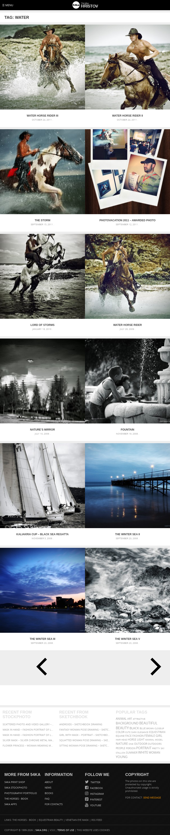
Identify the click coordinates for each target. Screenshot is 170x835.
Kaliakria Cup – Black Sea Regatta (42, 534)
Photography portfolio (20, 793)
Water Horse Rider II (127, 115)
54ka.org (41, 830)
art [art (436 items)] (129, 719)
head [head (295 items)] (124, 739)
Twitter (95, 782)
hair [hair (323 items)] (118, 739)
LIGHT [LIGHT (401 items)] (141, 739)
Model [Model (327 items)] (159, 739)
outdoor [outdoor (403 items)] (140, 743)
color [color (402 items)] (120, 732)
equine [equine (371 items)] (120, 735)
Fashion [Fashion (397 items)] (138, 735)
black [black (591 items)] (134, 728)
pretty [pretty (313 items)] (156, 748)
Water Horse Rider (127, 325)
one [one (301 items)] (131, 744)
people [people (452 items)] (120, 748)
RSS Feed (96, 820)
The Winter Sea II (127, 534)
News (48, 787)
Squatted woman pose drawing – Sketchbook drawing (85, 740)
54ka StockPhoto (15, 787)
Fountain (127, 429)
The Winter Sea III (42, 639)
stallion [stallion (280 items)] (120, 752)
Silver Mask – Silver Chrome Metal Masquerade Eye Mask (28, 740)
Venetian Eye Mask (77, 820)
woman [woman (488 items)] (154, 752)
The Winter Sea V (127, 639)
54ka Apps (10, 804)
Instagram (96, 793)
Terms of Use (65, 830)
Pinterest (95, 799)
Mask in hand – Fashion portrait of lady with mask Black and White (28, 729)
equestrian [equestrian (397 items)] (157, 732)
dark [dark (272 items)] (134, 732)
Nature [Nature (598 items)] (122, 743)
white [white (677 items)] (143, 752)
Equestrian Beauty (51, 820)
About (49, 782)
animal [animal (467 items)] (121, 719)
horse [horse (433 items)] (132, 739)
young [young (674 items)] (122, 756)
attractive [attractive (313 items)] (139, 718)
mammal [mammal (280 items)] (149, 739)
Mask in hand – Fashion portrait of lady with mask (28, 735)
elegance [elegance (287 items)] (143, 732)
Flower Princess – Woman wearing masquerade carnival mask (28, 745)
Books (49, 793)
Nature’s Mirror (42, 429)
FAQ (47, 798)
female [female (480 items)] (149, 736)
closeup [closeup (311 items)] (159, 728)
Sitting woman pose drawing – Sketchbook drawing (85, 745)
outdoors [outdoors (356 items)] (155, 743)
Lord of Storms (42, 325)
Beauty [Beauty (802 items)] (122, 727)
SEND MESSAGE (152, 797)
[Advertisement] (85, 695)
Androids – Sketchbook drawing (80, 724)
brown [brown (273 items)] (150, 728)
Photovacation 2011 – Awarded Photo (127, 220)
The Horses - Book (16, 798)
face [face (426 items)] (128, 735)
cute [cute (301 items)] (128, 732)
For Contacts (54, 804)
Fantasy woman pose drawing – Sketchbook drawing (85, 729)
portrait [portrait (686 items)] (143, 748)
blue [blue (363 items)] (143, 728)
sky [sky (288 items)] (162, 748)
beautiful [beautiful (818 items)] (148, 723)
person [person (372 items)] (130, 748)
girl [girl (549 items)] (159, 736)
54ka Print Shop (14, 782)
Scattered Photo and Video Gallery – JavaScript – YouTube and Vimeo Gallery (28, 724)
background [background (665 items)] (127, 723)
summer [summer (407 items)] (131, 752)
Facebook (96, 788)
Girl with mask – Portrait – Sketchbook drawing (85, 735)
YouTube (95, 805)
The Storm (42, 220)
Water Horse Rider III (42, 115)
